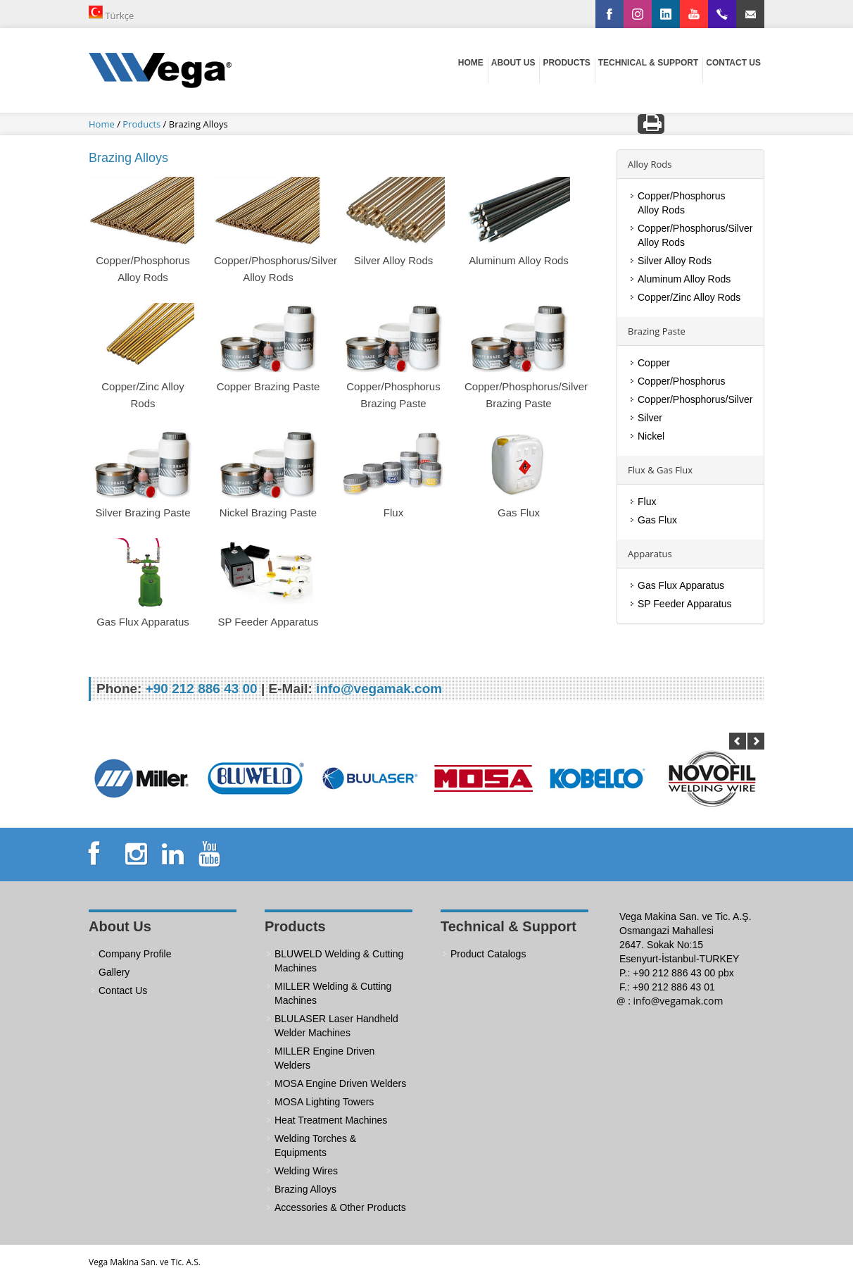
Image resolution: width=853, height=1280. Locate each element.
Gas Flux (657, 520)
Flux (647, 501)
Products (142, 124)
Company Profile (135, 953)
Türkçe (111, 13)
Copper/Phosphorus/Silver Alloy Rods (695, 235)
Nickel (651, 436)
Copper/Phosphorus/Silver (695, 399)
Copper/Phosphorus (682, 381)
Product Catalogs (488, 953)
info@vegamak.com (678, 1000)
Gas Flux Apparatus (681, 585)
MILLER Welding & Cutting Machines (332, 993)
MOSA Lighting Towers (324, 1101)
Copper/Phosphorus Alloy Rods (682, 203)
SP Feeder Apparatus (685, 603)
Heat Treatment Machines (330, 1120)
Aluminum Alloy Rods (684, 279)
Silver (650, 417)
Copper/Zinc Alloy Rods (689, 297)
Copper (654, 362)
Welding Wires (306, 1170)
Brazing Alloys (305, 1189)
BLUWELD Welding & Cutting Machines (338, 961)
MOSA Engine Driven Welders (340, 1083)
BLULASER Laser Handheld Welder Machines (336, 1025)
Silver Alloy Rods (675, 260)
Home (103, 124)
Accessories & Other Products (340, 1207)
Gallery (114, 972)
